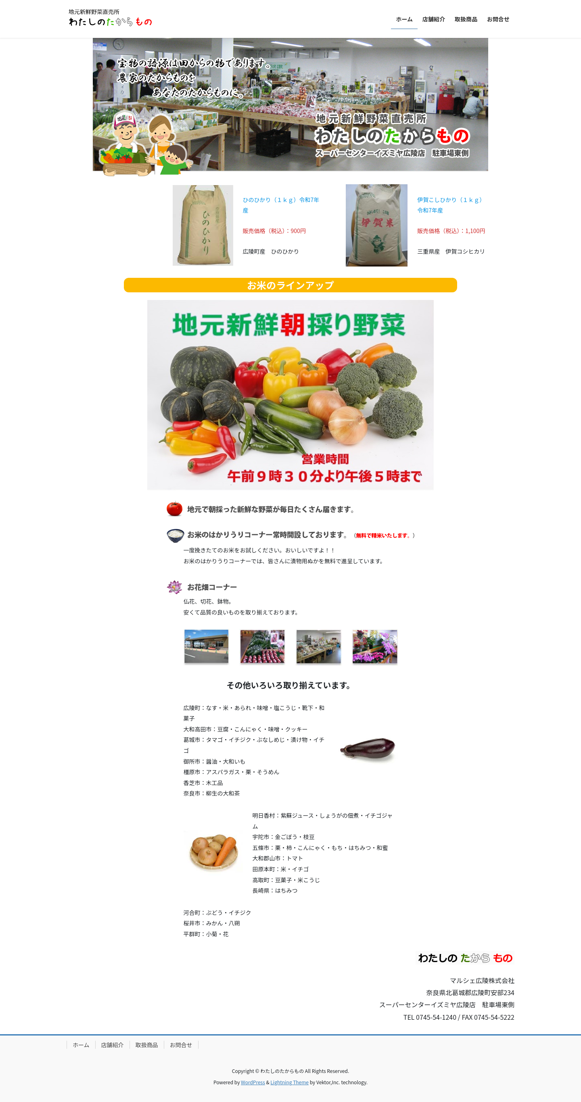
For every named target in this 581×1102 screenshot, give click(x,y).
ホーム (81, 1045)
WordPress (253, 1082)
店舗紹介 (112, 1045)
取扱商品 (147, 1045)
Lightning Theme (289, 1082)
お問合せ (181, 1045)
